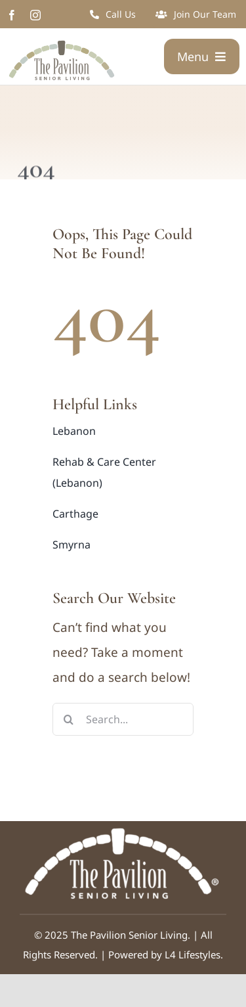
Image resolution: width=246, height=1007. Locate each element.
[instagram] (35, 15)
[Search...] (123, 719)
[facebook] (12, 15)
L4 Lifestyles (192, 954)
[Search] (68, 719)
